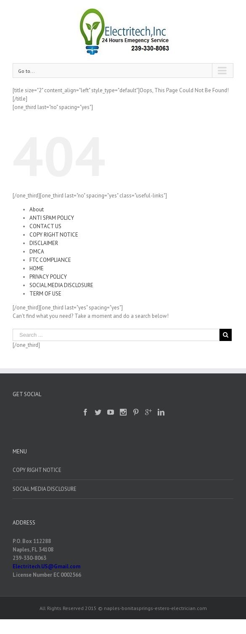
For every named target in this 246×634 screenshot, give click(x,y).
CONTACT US (45, 226)
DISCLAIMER (43, 243)
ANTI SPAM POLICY (51, 217)
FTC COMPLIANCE (50, 260)
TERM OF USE (45, 293)
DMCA (36, 251)
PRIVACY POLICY (48, 276)
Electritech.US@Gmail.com (46, 566)
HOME (36, 268)
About (36, 209)
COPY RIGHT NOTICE (53, 234)
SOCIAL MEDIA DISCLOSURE (61, 285)
